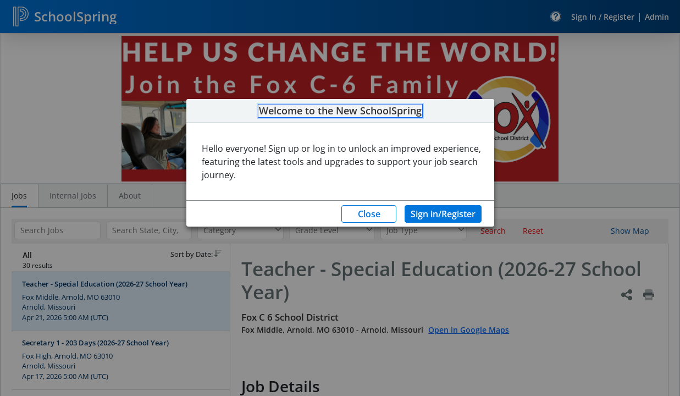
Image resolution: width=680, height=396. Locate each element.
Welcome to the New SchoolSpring (340, 111)
